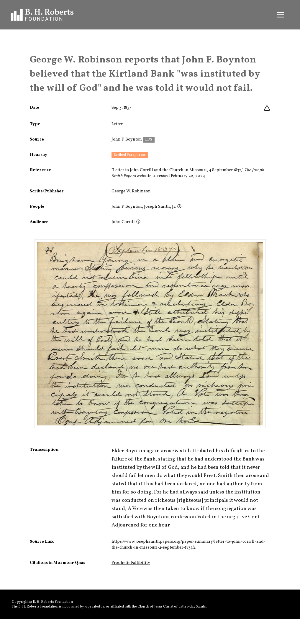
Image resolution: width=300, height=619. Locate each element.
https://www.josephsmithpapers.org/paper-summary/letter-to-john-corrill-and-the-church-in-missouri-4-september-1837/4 (188, 544)
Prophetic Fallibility (131, 563)
